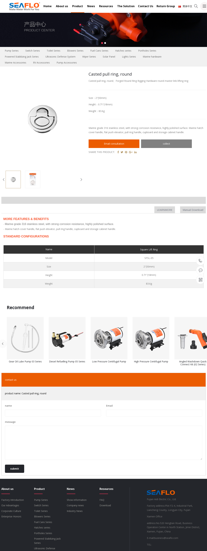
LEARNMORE (164, 209)
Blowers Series (75, 50)
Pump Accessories (67, 62)
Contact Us (145, 6)
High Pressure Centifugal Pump (151, 361)
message (10, 421)
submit (14, 468)
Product (77, 6)
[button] (102, 43)
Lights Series (129, 56)
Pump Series (12, 50)
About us (62, 6)
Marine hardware (152, 56)
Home (47, 6)
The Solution (126, 6)
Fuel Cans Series (99, 50)
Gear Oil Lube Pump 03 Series (25, 361)
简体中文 (185, 6)
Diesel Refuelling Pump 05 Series (67, 361)
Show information (77, 499)
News (91, 6)
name (8, 405)
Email (109, 405)
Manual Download (193, 209)
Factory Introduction (12, 499)
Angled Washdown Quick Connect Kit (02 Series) (192, 363)
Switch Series (32, 50)
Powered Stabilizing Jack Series (22, 56)
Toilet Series (53, 50)
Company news (75, 505)
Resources (106, 6)
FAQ (101, 499)
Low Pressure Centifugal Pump (109, 361)
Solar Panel (109, 56)
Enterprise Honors (11, 516)
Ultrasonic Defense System (60, 56)
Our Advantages (10, 505)
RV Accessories (41, 62)
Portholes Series (147, 50)
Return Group (166, 6)
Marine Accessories (15, 62)
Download (105, 505)
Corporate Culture (11, 511)
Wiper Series (89, 56)
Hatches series (123, 50)
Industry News (75, 511)
